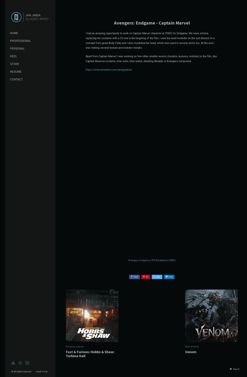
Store (14, 64)
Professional (20, 40)
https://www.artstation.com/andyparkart (109, 69)
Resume (15, 71)
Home (14, 33)
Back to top (42, 371)
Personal (17, 48)
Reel (13, 56)
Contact (16, 79)
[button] (234, 369)
